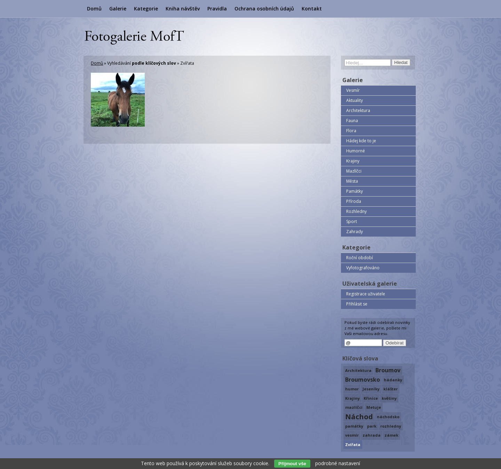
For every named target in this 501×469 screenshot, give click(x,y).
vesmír (352, 435)
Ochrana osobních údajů (264, 8)
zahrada (372, 435)
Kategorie (146, 8)
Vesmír (353, 90)
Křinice (371, 398)
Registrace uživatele (365, 294)
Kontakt (312, 8)
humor (352, 388)
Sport (351, 221)
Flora (351, 131)
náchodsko (388, 416)
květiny (389, 398)
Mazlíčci (353, 171)
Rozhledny (356, 211)
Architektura (358, 110)
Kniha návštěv (183, 8)
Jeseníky (371, 388)
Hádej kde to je (361, 141)
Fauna (352, 121)
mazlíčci (354, 407)
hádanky (393, 379)
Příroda (353, 201)
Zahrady (354, 231)
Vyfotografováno (363, 268)
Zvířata (352, 444)
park (371, 426)
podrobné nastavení (337, 463)
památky (354, 426)
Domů (94, 8)
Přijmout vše (292, 463)
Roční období (359, 258)
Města (352, 181)
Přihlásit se (356, 304)
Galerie (117, 8)
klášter (390, 388)
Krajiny (352, 161)
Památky (354, 191)
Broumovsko (362, 379)
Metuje (373, 407)
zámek (391, 435)
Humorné (355, 151)
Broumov (387, 370)
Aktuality (354, 100)
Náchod (359, 416)
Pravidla (217, 8)
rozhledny (390, 426)
